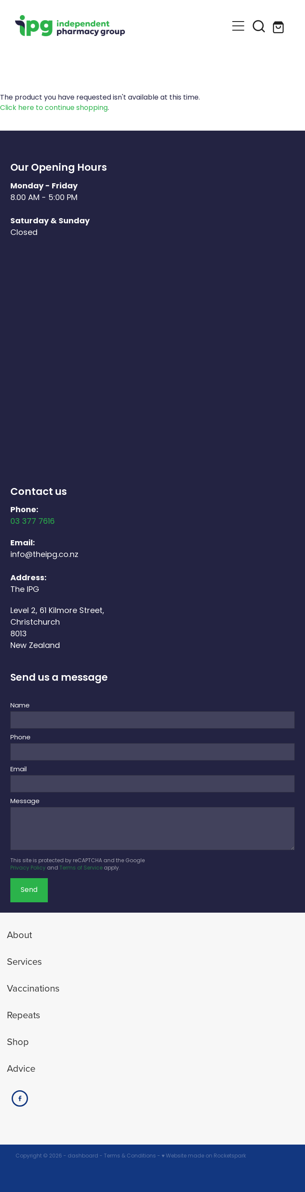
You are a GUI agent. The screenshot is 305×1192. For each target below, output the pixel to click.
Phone (20, 738)
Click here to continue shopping (54, 108)
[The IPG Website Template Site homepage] (121, 25)
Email (18, 770)
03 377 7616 (32, 522)
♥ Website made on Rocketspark (204, 1156)
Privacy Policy (28, 868)
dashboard (83, 1156)
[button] (238, 26)
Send (29, 890)
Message (25, 801)
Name (20, 706)
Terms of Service (81, 868)
